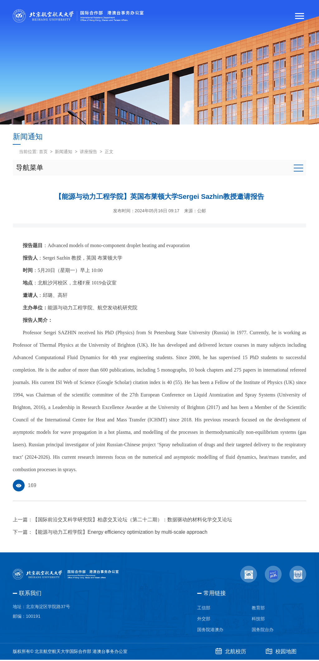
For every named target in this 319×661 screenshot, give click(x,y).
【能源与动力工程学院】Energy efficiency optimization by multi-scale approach (120, 532)
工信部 (203, 608)
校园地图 (281, 652)
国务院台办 (263, 630)
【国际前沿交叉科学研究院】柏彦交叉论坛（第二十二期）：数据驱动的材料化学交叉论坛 (132, 519)
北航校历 (229, 652)
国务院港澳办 (210, 630)
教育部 (258, 608)
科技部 (258, 619)
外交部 (203, 619)
